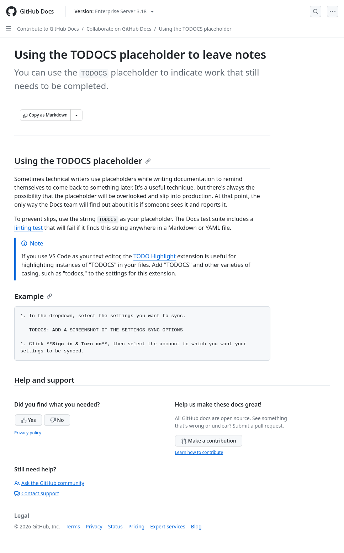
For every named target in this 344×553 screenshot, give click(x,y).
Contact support (36, 493)
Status (115, 526)
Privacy (94, 526)
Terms (73, 526)
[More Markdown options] (76, 115)
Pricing (136, 526)
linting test (28, 228)
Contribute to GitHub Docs (48, 28)
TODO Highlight (154, 256)
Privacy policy (27, 433)
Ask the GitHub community (49, 483)
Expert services (167, 526)
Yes (28, 420)
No (57, 420)
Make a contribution (208, 440)
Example (33, 296)
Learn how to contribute (199, 452)
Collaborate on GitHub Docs (118, 28)
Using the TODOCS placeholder (195, 28)
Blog (196, 526)
